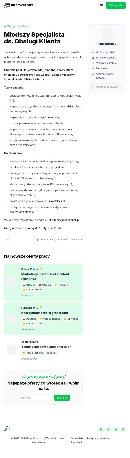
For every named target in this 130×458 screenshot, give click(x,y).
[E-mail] (34, 398)
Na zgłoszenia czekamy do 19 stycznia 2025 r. (33, 228)
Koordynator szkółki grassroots (44, 313)
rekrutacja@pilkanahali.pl (63, 220)
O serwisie (77, 438)
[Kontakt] (123, 429)
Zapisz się (62, 397)
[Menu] (101, 5)
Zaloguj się (115, 5)
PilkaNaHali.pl (56, 201)
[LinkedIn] (115, 429)
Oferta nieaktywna (107, 86)
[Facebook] (101, 429)
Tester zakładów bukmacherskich (46, 347)
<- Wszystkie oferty (16, 26)
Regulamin (77, 442)
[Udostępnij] (7, 239)
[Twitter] (108, 429)
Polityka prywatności (99, 438)
